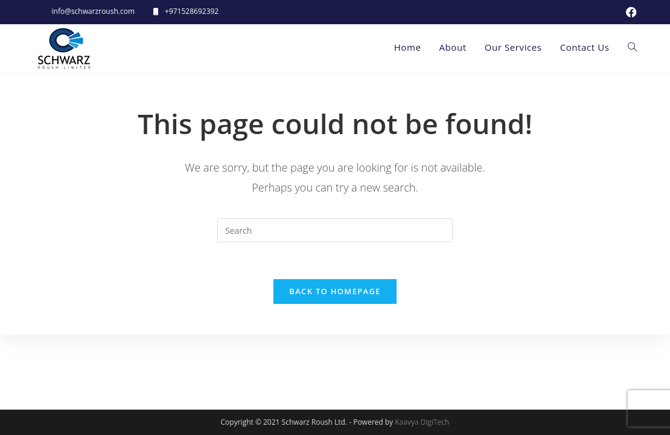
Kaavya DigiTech (422, 422)
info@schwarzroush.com (93, 11)
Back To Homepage (334, 291)
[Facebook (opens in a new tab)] (629, 12)
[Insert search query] (335, 230)
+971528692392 (192, 11)
